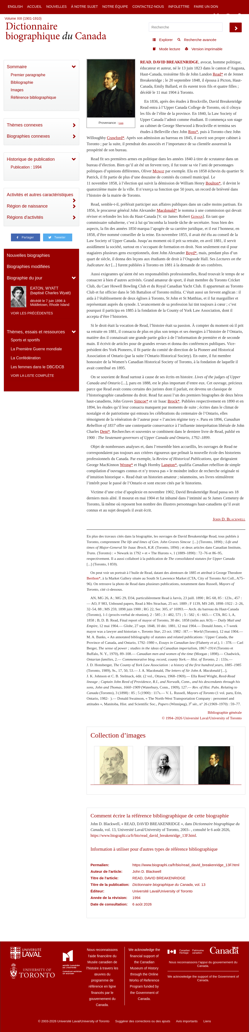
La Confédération (26, 358)
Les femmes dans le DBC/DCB (37, 367)
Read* (218, 74)
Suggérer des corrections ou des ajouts (142, 1021)
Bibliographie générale (225, 712)
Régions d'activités (25, 217)
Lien (121, 123)
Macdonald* (167, 210)
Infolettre (178, 6)
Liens (207, 1021)
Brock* (173, 401)
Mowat (158, 171)
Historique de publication (31, 159)
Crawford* (115, 137)
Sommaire (17, 66)
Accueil (34, 6)
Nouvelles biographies (28, 255)
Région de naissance (27, 206)
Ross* (193, 131)
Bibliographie (22, 82)
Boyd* (191, 253)
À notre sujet (84, 6)
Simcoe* (141, 401)
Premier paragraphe (28, 75)
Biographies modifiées (28, 266)
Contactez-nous (148, 6)
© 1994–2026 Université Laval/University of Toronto (202, 718)
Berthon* (93, 578)
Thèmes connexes (25, 125)
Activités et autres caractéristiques (40, 194)
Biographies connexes (28, 136)
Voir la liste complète (32, 376)
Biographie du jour (24, 278)
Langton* (169, 464)
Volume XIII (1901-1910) (23, 18)
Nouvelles (56, 6)
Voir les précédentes (32, 313)
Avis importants (187, 1021)
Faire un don (206, 6)
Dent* (105, 431)
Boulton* (213, 183)
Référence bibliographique (33, 97)
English (15, 6)
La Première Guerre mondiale (36, 349)
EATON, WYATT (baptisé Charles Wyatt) (50, 290)
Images (17, 90)
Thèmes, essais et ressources (36, 331)
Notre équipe (115, 6)
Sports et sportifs (25, 340)
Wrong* (126, 464)
